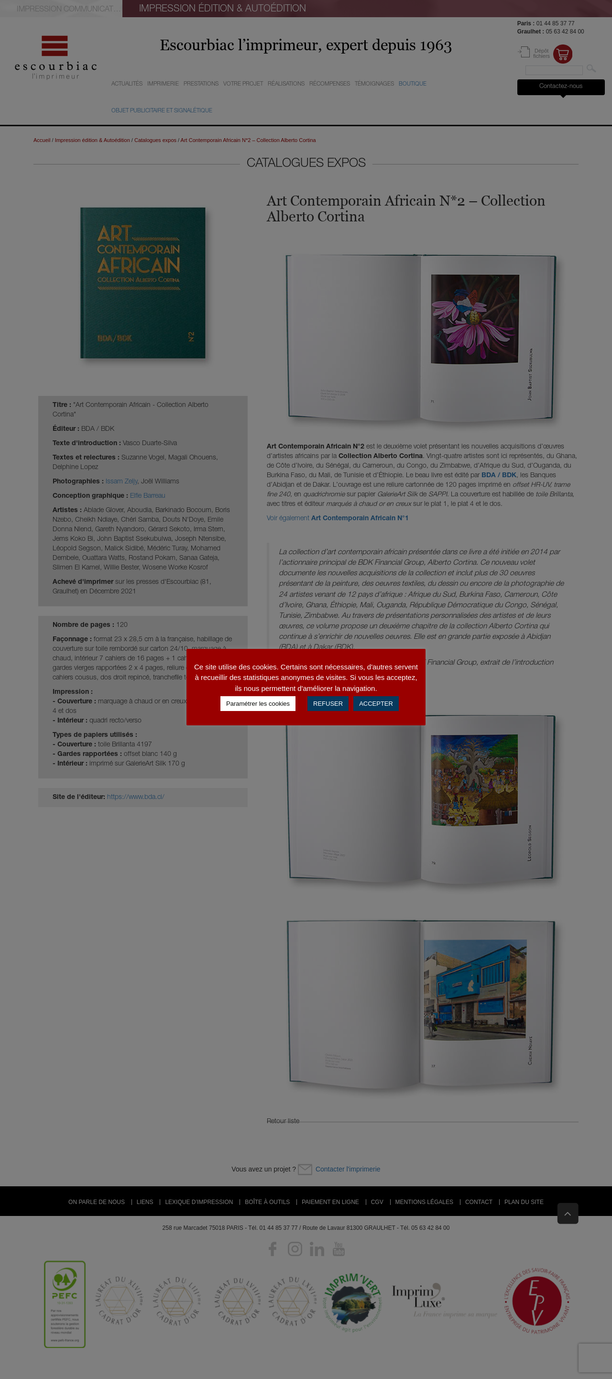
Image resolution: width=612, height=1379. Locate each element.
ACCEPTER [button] (376, 703)
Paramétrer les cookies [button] (258, 703)
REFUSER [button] (328, 703)
